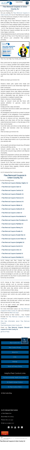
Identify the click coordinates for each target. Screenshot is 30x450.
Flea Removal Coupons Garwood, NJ (12, 201)
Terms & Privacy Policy (15, 366)
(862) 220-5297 (14, 312)
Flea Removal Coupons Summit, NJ (12, 246)
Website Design (19, 438)
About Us (15, 352)
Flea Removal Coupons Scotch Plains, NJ (14, 239)
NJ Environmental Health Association (15, 377)
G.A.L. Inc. (13, 438)
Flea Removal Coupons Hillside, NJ (12, 205)
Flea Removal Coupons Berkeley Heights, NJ (15, 183)
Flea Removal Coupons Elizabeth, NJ (12, 194)
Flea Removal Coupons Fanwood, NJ (13, 198)
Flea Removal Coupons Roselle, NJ (12, 231)
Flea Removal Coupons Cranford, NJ (12, 190)
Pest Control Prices (15, 347)
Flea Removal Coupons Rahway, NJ (12, 227)
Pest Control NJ (15, 342)
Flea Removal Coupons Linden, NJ (12, 213)
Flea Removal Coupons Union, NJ (11, 250)
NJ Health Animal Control (15, 382)
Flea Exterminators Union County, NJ (11, 325)
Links (14, 357)
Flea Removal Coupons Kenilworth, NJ (13, 209)
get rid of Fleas (5, 331)
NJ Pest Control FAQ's (15, 387)
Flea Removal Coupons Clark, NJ (11, 187)
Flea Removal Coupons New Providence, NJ (15, 220)
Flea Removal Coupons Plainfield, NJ (12, 224)
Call (24, 341)
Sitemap (14, 361)
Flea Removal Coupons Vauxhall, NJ (12, 253)
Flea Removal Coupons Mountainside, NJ (14, 216)
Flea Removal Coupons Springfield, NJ (13, 242)
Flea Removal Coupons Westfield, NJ (12, 257)
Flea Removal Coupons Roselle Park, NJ (13, 235)
